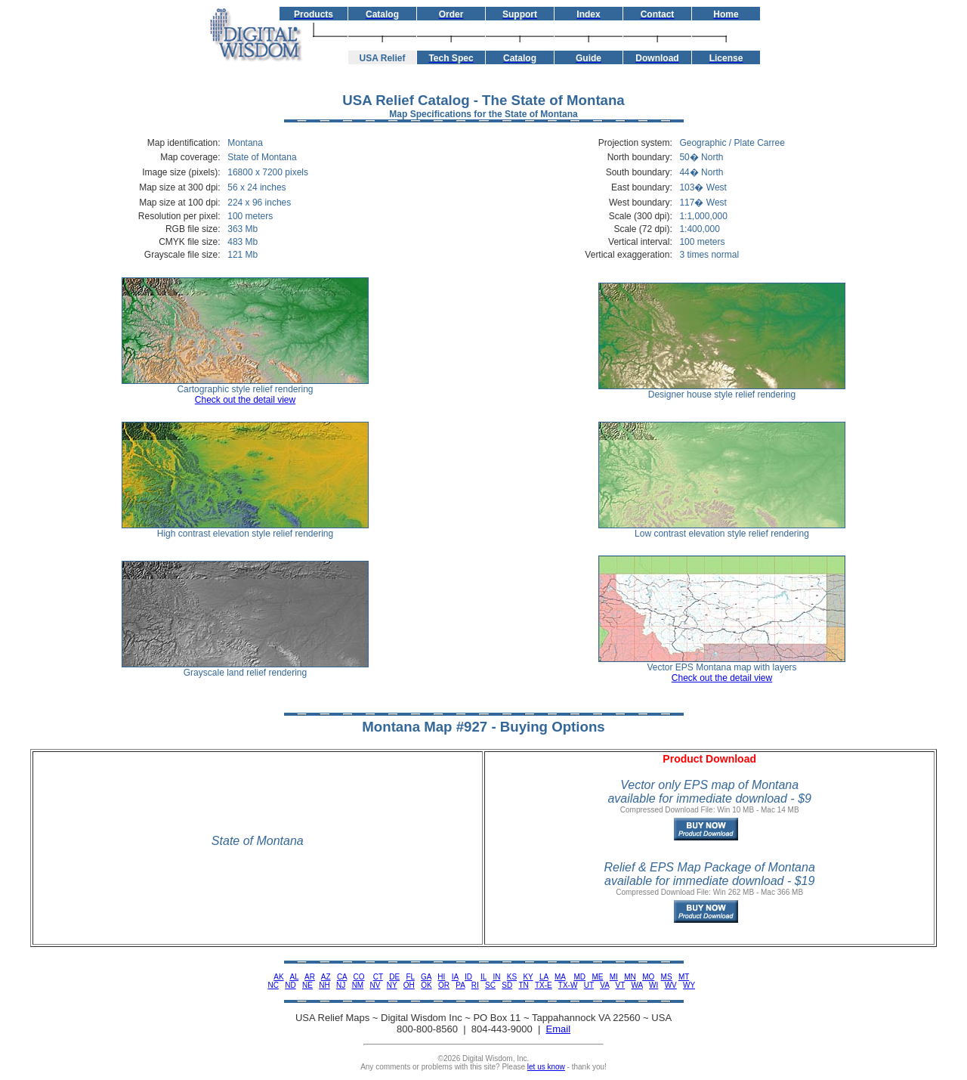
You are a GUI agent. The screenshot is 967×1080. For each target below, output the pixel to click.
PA (460, 985)
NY (392, 985)
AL (293, 977)
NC (272, 985)
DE (394, 977)
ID (468, 977)
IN (496, 977)
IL (483, 977)
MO (648, 977)
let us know (546, 1067)
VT (621, 985)
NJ (340, 985)
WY (689, 985)
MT (683, 977)
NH (324, 985)
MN (630, 977)
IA (455, 977)
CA (342, 977)
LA (543, 977)
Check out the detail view (245, 400)
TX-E (543, 985)
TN (523, 985)
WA (637, 985)
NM (358, 985)
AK (278, 977)
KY (528, 977)
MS (666, 977)
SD (507, 985)
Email (558, 1029)
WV (671, 985)
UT (589, 985)
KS (512, 977)
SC (490, 985)
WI (653, 985)
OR (444, 985)
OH (409, 985)
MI (614, 977)
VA (604, 985)
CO (359, 977)
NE (307, 985)
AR (309, 977)
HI (441, 977)
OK (426, 985)
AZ (326, 977)
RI (475, 985)
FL (410, 977)
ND (290, 985)
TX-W (568, 985)
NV (375, 985)
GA (426, 977)
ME (597, 977)
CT (378, 977)
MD (580, 977)
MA (560, 977)
